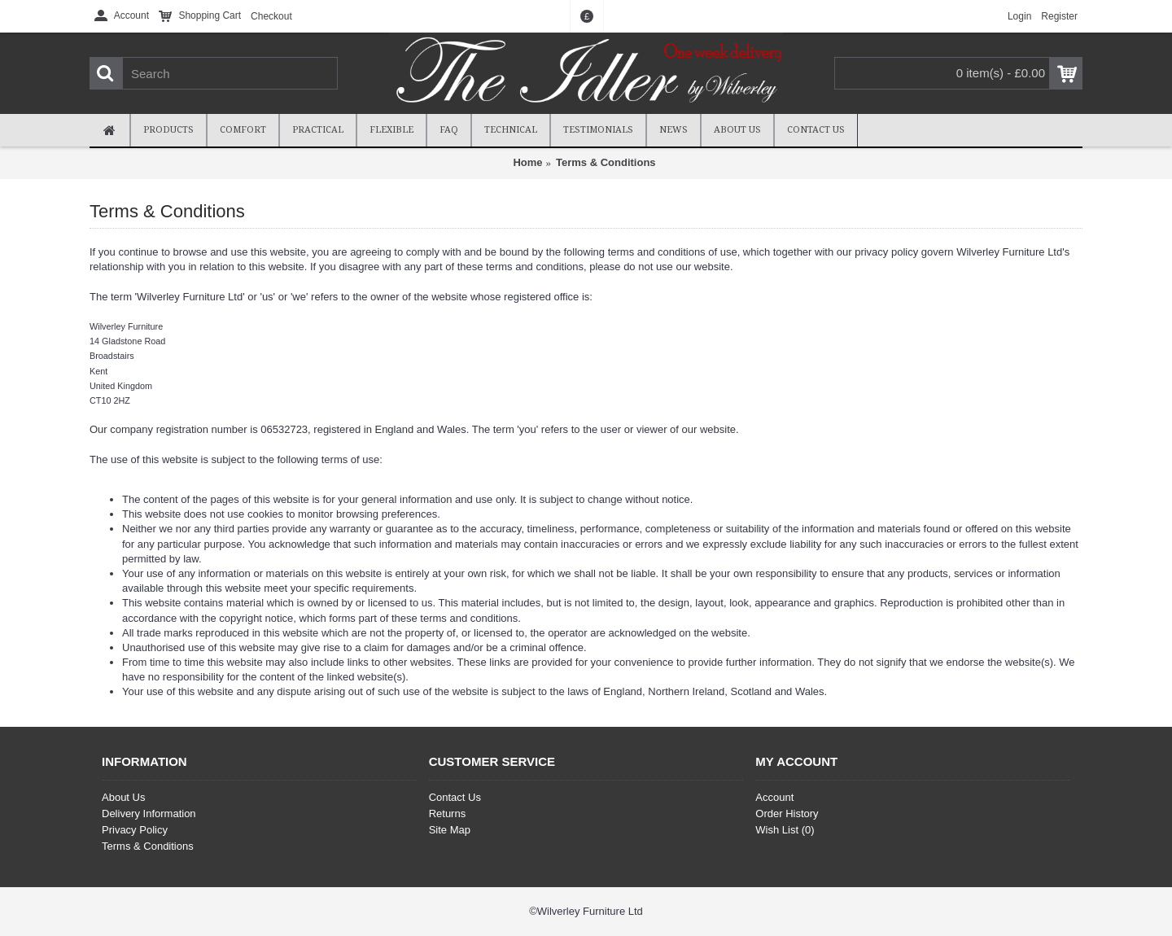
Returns (447, 813)
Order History (786, 813)
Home (527, 162)
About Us (123, 797)
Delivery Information (149, 813)
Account (774, 797)
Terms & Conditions (606, 162)
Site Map (449, 830)
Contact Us (455, 797)
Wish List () (784, 830)
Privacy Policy (135, 830)
